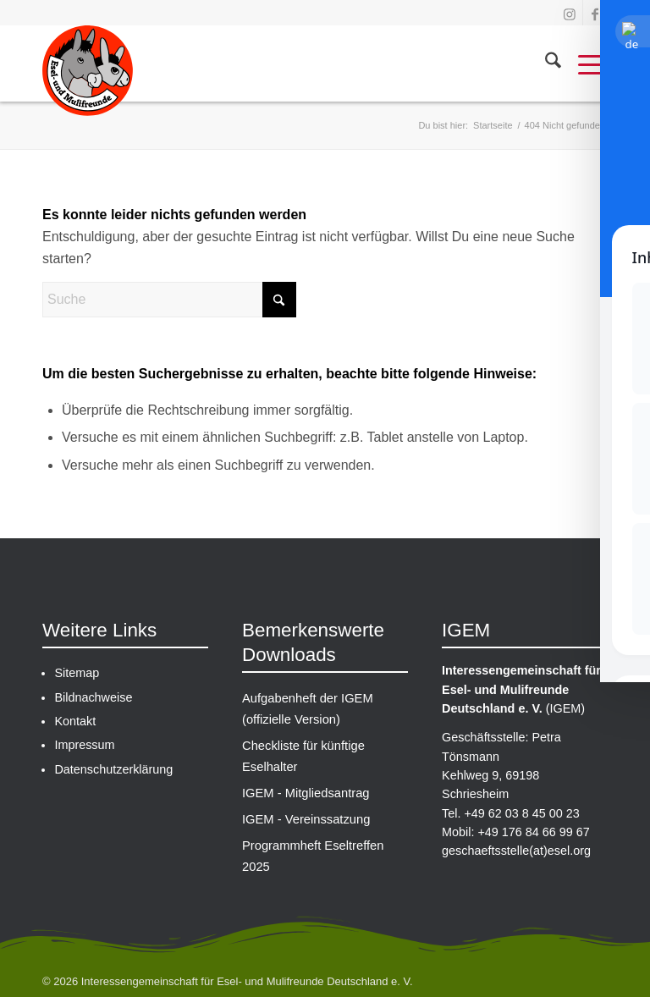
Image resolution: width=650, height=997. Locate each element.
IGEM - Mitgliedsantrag (304, 783)
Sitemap (76, 673)
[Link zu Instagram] (569, 12)
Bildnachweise (93, 697)
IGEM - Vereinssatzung (304, 807)
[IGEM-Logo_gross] (87, 76)
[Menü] (584, 63)
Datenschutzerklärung (113, 769)
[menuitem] (544, 63)
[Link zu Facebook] (595, 12)
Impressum (84, 745)
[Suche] (544, 63)
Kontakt (75, 721)
